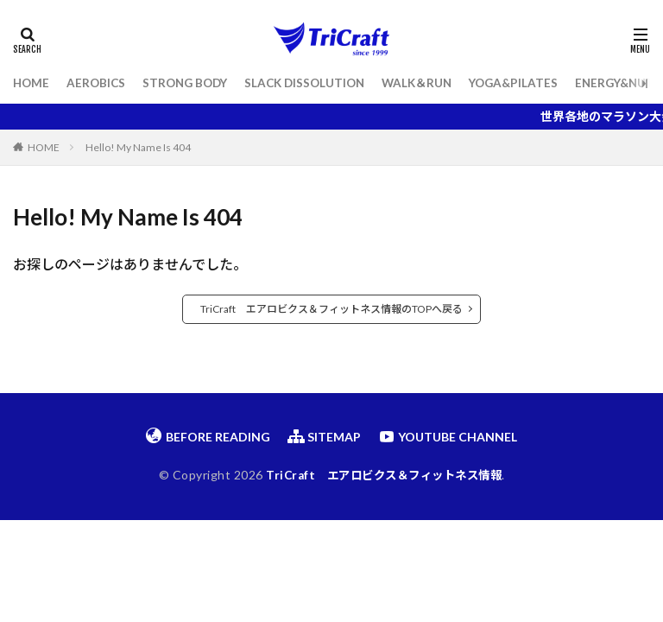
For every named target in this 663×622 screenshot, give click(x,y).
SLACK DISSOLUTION (315, 83)
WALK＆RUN (432, 83)
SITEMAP (324, 436)
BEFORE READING (208, 436)
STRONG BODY (191, 83)
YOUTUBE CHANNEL (447, 436)
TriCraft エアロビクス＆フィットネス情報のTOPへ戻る (331, 308)
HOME (32, 83)
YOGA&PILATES (532, 83)
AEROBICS (98, 83)
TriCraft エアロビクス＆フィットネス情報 (383, 474)
